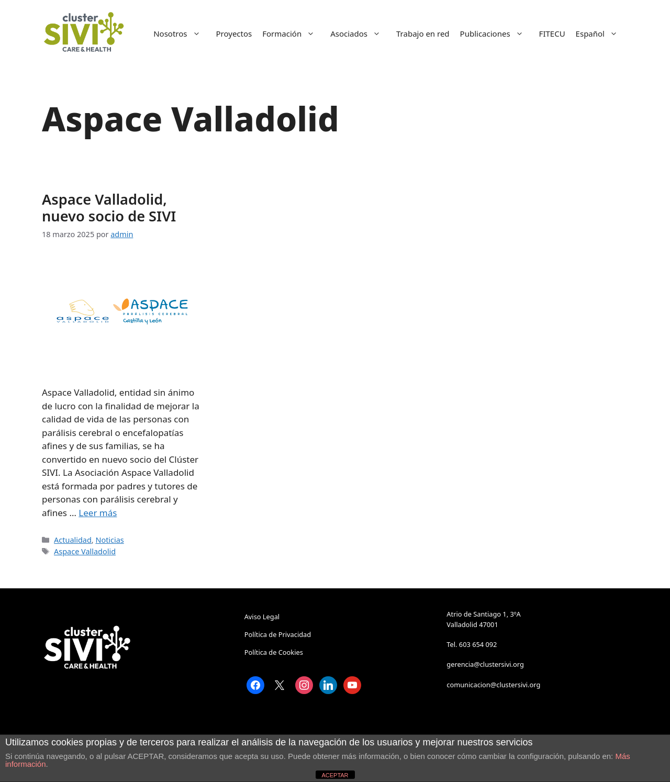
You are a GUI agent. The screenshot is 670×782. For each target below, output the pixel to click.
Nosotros (181, 33)
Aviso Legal (262, 616)
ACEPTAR (334, 775)
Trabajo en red (423, 33)
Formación (293, 33)
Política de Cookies (273, 652)
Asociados (360, 33)
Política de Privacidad (277, 634)
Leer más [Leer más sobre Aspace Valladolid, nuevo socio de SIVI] (98, 513)
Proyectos (234, 33)
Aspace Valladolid (85, 551)
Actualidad (73, 540)
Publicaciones (497, 33)
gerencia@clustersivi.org (484, 664)
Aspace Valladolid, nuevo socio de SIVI (109, 207)
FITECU (552, 33)
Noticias (109, 540)
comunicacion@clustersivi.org (493, 684)
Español (602, 33)
